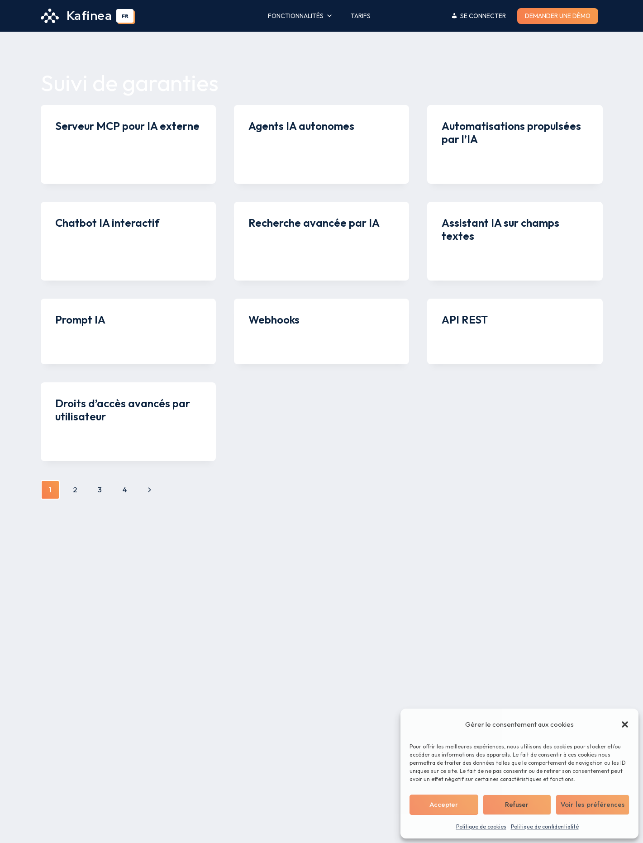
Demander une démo (558, 16)
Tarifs (361, 16)
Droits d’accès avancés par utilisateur (122, 409)
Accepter (443, 805)
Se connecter (483, 16)
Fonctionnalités (300, 16)
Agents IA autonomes (301, 126)
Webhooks (274, 319)
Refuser (517, 805)
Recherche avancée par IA (314, 222)
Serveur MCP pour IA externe (127, 126)
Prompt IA (80, 319)
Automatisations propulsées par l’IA (511, 132)
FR (125, 16)
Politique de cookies (481, 826)
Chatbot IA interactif (107, 222)
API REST (465, 319)
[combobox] (124, 16)
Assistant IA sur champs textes (500, 229)
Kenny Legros (86, 143)
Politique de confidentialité (545, 826)
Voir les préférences (592, 805)
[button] (624, 724)
